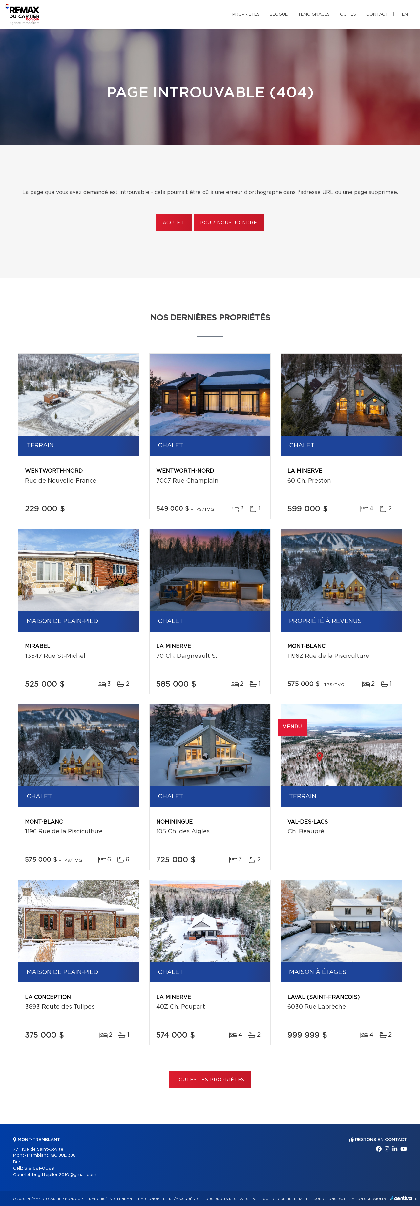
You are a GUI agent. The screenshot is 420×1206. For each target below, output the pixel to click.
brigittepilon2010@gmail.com (64, 1175)
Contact (377, 14)
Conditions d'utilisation (338, 1199)
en (405, 14)
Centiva (401, 1198)
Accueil (174, 223)
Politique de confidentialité (281, 1199)
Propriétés (246, 14)
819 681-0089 (39, 1168)
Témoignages (314, 14)
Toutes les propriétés (210, 1080)
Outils (348, 14)
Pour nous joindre (228, 223)
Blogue (279, 14)
